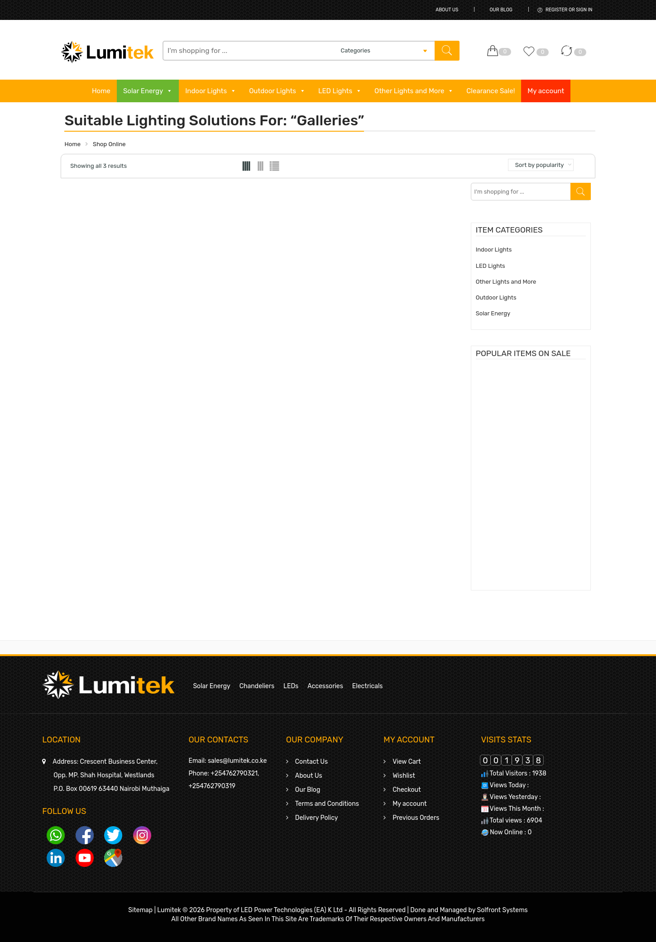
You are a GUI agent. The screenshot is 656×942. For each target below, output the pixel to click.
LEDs (290, 686)
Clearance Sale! (490, 91)
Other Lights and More (414, 91)
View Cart (407, 762)
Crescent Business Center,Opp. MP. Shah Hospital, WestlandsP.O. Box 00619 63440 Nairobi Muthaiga (111, 775)
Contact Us (311, 762)
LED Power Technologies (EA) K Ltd (292, 910)
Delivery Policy (316, 818)
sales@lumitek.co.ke (237, 761)
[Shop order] (541, 165)
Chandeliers (256, 686)
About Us (447, 10)
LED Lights (340, 91)
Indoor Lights (210, 91)
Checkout (407, 790)
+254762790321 (234, 773)
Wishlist (404, 776)
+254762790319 (211, 786)
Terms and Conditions (327, 804)
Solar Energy (147, 91)
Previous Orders (416, 818)
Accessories (325, 686)
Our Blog (500, 10)
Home (101, 91)
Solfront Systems (502, 910)
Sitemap (140, 910)
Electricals (367, 686)
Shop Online (109, 144)
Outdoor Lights (277, 91)
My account (545, 91)
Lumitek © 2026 (181, 910)
